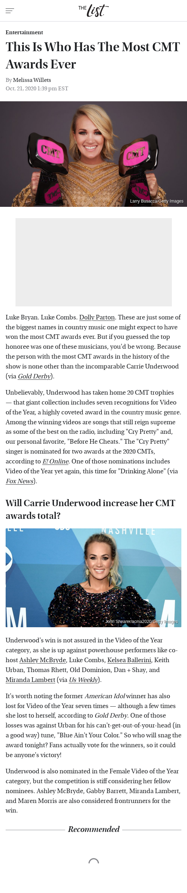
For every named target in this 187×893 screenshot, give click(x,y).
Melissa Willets (32, 80)
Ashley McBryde (42, 660)
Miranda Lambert (30, 680)
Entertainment (24, 32)
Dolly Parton (97, 317)
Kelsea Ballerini (129, 660)
